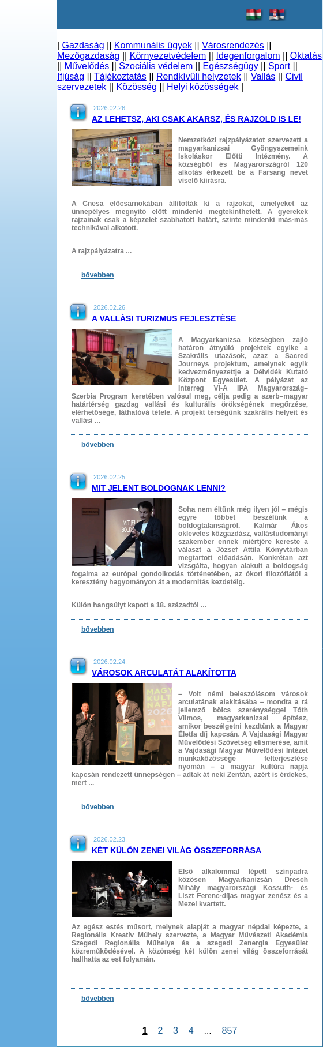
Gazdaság (83, 45)
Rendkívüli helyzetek (198, 76)
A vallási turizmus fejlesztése (164, 318)
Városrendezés (233, 45)
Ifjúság (70, 76)
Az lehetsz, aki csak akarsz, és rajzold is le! (196, 118)
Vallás (263, 76)
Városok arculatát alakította (164, 672)
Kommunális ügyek (153, 45)
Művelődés (87, 66)
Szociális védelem (156, 66)
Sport (279, 66)
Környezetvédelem (168, 56)
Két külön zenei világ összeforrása (176, 850)
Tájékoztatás (120, 76)
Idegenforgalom (248, 56)
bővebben (97, 275)
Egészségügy (230, 66)
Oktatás (306, 56)
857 (229, 1030)
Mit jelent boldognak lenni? (159, 488)
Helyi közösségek (203, 87)
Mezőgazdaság (88, 56)
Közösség (137, 87)
